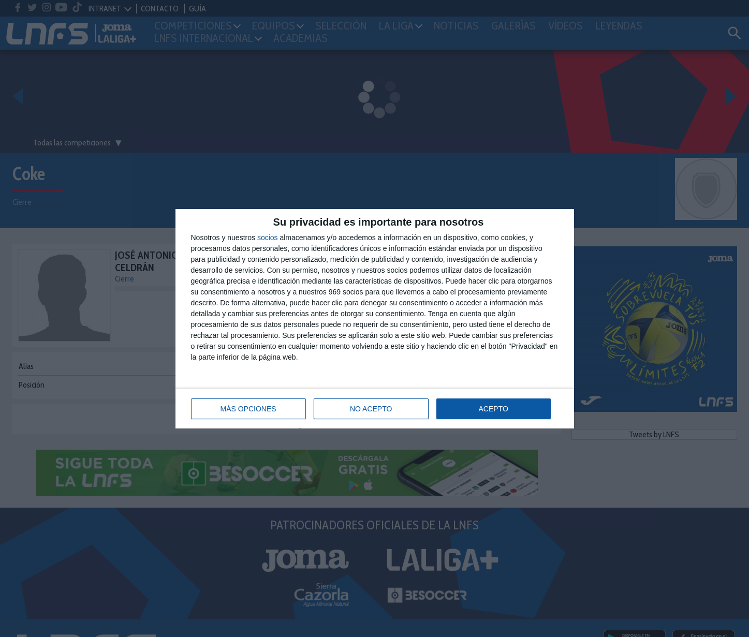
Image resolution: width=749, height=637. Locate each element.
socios (267, 237)
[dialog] (374, 318)
